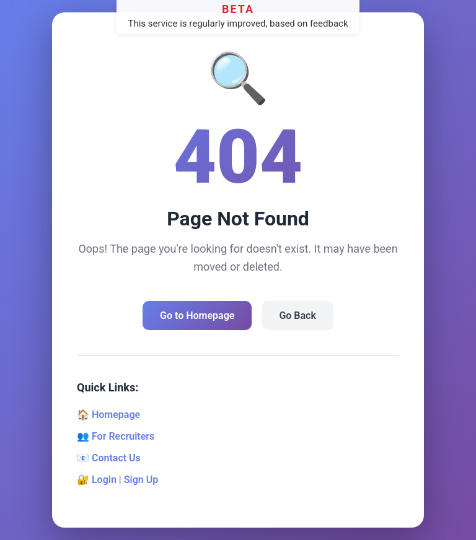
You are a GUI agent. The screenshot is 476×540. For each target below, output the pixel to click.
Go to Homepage (197, 315)
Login (104, 480)
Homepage (116, 414)
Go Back (297, 315)
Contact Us (116, 458)
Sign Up (141, 480)
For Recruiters (123, 436)
